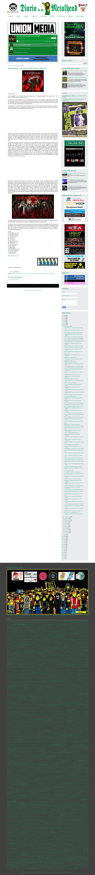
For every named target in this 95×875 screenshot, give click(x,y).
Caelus (77, 659)
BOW (25, 656)
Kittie (13, 740)
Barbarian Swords (74, 644)
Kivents (17, 740)
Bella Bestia (53, 647)
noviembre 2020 (67, 516)
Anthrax (8, 636)
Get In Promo (16, 710)
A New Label (63, 624)
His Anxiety (86, 722)
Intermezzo (52, 730)
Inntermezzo (70, 729)
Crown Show (85, 669)
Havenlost (61, 718)
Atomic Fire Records (71, 640)
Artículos (44, 639)
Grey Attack (17, 714)
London (66, 751)
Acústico (21, 627)
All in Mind (44, 631)
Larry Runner (25, 273)
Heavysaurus (77, 719)
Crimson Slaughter (14, 669)
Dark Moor (54, 673)
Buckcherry (55, 658)
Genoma (81, 708)
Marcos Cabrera (81, 757)
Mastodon (18, 760)
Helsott (83, 721)
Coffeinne (61, 666)
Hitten (23, 723)
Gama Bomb (27, 708)
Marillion (21, 759)
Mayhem (28, 760)
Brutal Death (23, 658)
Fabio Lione (14, 700)
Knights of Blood (38, 740)
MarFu (17, 759)
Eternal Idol (54, 696)
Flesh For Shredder (31, 704)
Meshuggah (81, 762)
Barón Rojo (20, 646)
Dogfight (47, 684)
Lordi (71, 751)
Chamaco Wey (22, 663)
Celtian (49, 662)
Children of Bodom (27, 664)
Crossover (67, 669)
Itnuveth (8, 733)
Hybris (67, 725)
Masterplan (12, 760)
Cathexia (34, 662)
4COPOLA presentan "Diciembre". (70, 382)
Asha (13, 640)
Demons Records (41, 678)
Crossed (57, 669)
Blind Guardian (54, 652)
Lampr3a (44, 744)
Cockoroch (56, 666)
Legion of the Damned (42, 747)
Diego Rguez (16, 682)
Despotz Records (26, 680)
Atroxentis (86, 640)
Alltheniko (55, 631)
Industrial (80, 727)
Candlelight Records (57, 660)
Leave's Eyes (67, 745)
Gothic (58, 711)
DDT (75, 674)
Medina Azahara (53, 760)
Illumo (23, 726)
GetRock (29, 710)
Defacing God (48, 677)
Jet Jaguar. (9, 734)
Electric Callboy (25, 690)
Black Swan (53, 651)
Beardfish (16, 647)
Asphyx (34, 640)
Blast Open (17, 652)
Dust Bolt (55, 686)
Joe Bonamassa (27, 734)
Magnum (63, 755)
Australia (42, 642)
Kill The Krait (10, 738)
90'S (44, 624)
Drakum (56, 685)
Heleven (14, 721)
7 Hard (34, 624)
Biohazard (66, 648)
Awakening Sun (43, 643)
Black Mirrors (12, 651)
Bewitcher (21, 648)
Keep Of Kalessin (63, 737)
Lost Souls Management (36, 752)
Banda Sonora (49, 644)
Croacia (38, 669)
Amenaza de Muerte (52, 632)
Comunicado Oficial (11, 667)
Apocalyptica (61, 636)
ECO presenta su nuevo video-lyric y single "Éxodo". (73, 404)
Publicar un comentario (14, 279)
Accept (41, 625)
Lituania (81, 749)
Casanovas (15, 662)
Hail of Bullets (74, 715)
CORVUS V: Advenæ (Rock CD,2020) (71, 432)
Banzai (54, 644)
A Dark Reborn (50, 624)
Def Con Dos (35, 677)
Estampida (20, 696)
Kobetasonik (45, 740)
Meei (59, 760)
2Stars (64, 622)
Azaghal (59, 643)
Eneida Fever (29, 693)
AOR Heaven (39, 636)
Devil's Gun (70, 680)
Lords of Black (76, 751)
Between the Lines (14, 648)
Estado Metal (14, 696)
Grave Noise (49, 713)
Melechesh (74, 760)
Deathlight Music (72, 676)
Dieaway (9, 682)
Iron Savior (61, 731)
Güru (31, 715)
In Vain (41, 727)
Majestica (25, 756)
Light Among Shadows (39, 749)
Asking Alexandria (28, 640)
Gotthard (63, 711)
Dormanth (9, 685)
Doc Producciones (25, 684)
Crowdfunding (78, 669)
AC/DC (37, 625)
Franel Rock (47, 705)
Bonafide (32, 655)
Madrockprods (48, 755)
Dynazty (68, 686)
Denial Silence (52, 678)
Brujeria (8, 658)
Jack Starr (45, 733)
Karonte (34, 737)
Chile (33, 664)
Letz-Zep (44, 748)
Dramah (60, 685)
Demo (26, 678)
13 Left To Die (16, 621)
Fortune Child (19, 705)
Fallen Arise (58, 700)
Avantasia (84, 642)
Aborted (8, 625)
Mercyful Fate (57, 762)
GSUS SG (73, 714)
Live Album (10, 751)
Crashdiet (80, 667)
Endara (16, 693)
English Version (51, 693)
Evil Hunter (54, 697)
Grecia (66, 713)
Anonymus (72, 635)
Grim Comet (23, 714)
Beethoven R (36, 647)
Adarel (49, 627)
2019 (64, 534)
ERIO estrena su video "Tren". (69, 360)
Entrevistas (44, 16)
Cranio (76, 667)
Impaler (48, 726)
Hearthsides (12, 719)
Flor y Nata (48, 704)
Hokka (27, 723)
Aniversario (37, 635)
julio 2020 (66, 523)
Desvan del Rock (54, 680)
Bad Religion (13, 644)
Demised (21, 678)
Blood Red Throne (20, 654)
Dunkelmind (35, 686)
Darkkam (85, 673)
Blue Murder (66, 654)
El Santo (71, 689)
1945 (24, 621)
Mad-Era (30, 755)
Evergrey (33, 697)
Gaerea (79, 707)
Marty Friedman (48, 759)
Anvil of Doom (21, 636)
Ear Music (79, 686)
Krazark (86, 740)
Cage (81, 659)
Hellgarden (58, 721)
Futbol (68, 707)
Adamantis (44, 627)
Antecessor (85, 635)
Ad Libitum (27, 627)
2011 (64, 547)
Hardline (17, 718)
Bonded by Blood (43, 655)
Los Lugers (15, 752)
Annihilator (63, 635)
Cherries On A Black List (72, 663)
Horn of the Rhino (64, 723)
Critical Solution (32, 669)
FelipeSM (61, 701)
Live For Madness (18, 751)
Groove (44, 714)
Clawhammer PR (16, 666)
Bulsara (81, 658)
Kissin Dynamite (77, 738)
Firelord (49, 703)
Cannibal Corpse (66, 660)
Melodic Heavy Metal (11, 762)
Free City (62, 705)
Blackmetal (74, 651)
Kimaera (32, 738)
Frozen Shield (23, 707)
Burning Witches (29, 659)
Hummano (32, 725)
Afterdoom (57, 628)
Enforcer (46, 693)
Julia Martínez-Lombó (65, 736)
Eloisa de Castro (11, 692)
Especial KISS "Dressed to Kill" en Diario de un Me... (73, 421)
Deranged (58, 678)
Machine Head (80, 753)
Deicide (58, 677)
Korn (62, 740)
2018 (64, 536)
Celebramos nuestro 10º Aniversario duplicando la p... (74, 489)
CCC (40, 662)
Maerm (58, 755)
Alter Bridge (13, 632)
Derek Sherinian (64, 678)
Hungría (50, 725)
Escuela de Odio (78, 694)
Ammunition (75, 632)
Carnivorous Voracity (83, 660)
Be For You (85, 646)
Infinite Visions (34, 729)
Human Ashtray (25, 725)
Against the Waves (76, 628)
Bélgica (47, 647)
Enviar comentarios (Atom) (36, 290)
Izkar (38, 733)
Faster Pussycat (11, 701)
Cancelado (50, 660)
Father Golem (17, 701)
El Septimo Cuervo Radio (79, 689)
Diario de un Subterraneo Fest (69, 681)
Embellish (23, 692)
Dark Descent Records (25, 673)
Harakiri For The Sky (56, 717)
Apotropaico (72, 636)
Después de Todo (33, 680)
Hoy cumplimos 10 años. (68, 470)
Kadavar (73, 736)
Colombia (80, 666)
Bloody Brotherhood (40, 654)
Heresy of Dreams (11, 722)
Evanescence (15, 697)
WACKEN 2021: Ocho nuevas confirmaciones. (72, 472)
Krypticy (39, 741)
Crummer (33, 670)
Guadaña (84, 714)
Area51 (33, 637)
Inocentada (76, 729)
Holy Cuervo (37, 723)
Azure (80, 643)
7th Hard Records (39, 624)
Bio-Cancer (61, 648)
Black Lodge (72, 650)
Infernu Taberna (27, 729)
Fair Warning (44, 700)
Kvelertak (65, 741)
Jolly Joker (55, 734)
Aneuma (49, 633)
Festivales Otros (13, 703)
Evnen (86, 697)
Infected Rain (9, 729)
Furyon (64, 707)
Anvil (16, 636)
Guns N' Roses (24, 715)
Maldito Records (50, 756)
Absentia (22, 625)
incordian (65, 727)
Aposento (67, 636)
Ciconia (62, 664)
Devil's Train (76, 680)
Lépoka (13, 748)
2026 (64, 315)
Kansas (23, 737)
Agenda (11, 16)
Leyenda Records (79, 748)
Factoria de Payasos (20, 700)
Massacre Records (75, 759)
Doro (13, 685)
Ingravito (50, 729)
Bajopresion (32, 644)
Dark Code (9, 673)
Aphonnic (55, 636)
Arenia (43, 637)
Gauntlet (72, 708)
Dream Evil (65, 685)
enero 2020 (66, 532)
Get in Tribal (23, 710)
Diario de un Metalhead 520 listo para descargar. (73, 394)
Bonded (37, 655)
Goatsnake (22, 711)
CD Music (44, 662)
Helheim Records (26, 721)
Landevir (48, 744)
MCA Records (33, 760)
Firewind (58, 703)
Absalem (13, 625)
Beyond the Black (28, 648)
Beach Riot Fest (10, 647)
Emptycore (72, 692)
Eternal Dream (41, 696)
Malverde (81, 756)
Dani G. (77, 672)
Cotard (65, 667)
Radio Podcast (80, 16)
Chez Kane (80, 663)
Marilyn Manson (27, 759)
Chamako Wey (30, 663)
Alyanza (22, 632)
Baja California (24, 644)
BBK (80, 646)
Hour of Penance (72, 723)
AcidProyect (76, 625)
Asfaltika (86, 639)
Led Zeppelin (74, 745)
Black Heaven (47, 650)
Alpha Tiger (73, 631)
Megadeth (64, 760)
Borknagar (8, 656)
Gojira (27, 711)
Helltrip (74, 721)
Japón (69, 733)
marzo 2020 (66, 529)
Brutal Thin (44, 658)
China (43, 664)
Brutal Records (30, 658)
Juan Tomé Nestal (38, 736)
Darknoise (8, 674)
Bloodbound (27, 654)
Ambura (41, 632)
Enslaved (70, 693)
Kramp (82, 740)
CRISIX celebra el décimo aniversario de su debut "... (73, 358)
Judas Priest (46, 736)
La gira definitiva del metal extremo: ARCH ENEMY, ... (74, 338)
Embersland (34, 692)
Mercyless (64, 762)
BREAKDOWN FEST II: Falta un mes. (74, 83)
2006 (64, 555)
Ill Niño (19, 726)
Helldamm (43, 721)
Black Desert (25, 650)
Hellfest (48, 721)
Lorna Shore (83, 751)
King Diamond (44, 738)
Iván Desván (29, 733)
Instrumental (45, 730)
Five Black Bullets (84, 703)
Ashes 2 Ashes (17, 640)
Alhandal (8, 631)
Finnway (44, 703)
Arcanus (82, 636)
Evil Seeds (73, 697)
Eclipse (26, 688)
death (16, 676)
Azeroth (67, 643)
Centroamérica (80, 662)
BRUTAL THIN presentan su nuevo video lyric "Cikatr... (74, 417)
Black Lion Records (64, 650)
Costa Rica (60, 667)
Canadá (38, 660)
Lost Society (28, 752)
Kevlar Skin (70, 737)
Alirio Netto (39, 631)
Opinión (26, 16)
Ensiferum (65, 693)
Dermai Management (77, 678)
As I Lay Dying (60, 639)
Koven (71, 740)
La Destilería (36, 742)
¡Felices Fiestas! (67, 353)
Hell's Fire (33, 721)
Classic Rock (85, 664)
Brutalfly (49, 658)
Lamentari (35, 744)
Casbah (20, 662)
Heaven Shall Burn (26, 719)
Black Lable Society (55, 650)
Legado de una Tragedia (11, 747)
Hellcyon (38, 721)
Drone (83, 685)
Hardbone (78, 717)
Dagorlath (47, 672)
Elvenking (18, 692)
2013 (64, 544)
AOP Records (28, 636)
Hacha (58, 715)
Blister (70, 652)
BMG (80, 654)
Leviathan (60, 748)
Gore (37, 711)
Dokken (56, 684)
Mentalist (31, 762)
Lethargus (35, 748)
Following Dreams (83, 704)
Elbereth (86, 689)
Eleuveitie (74, 690)
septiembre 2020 (67, 520)
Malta (77, 756)
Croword (17, 670)
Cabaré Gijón (64, 659)
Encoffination (85, 692)
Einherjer (81, 688)
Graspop (21, 713)
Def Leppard (41, 677)
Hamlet (17, 717)
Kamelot (8, 737)
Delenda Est (78, 677)
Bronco (77, 656)
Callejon (34, 660)
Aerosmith (34, 628)
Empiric (64, 692)
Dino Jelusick (39, 682)
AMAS (31, 632)
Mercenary (40, 762)
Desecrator (15, 680)
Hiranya (77, 722)
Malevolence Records (61, 756)
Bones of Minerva (60, 655)
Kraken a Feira (77, 740)
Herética (18, 722)
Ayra (52, 643)
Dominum (60, 684)
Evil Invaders (66, 697)
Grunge (67, 714)
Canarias (44, 660)
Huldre (14, 725)
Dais (58, 672)
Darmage (37, 674)
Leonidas (82, 747)
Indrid (75, 727)
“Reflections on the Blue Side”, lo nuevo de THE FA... (73, 459)
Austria (48, 642)
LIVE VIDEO (39, 751)
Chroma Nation (52, 664)
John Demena (49, 734)
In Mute (20, 727)
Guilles (8, 715)
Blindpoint (60, 652)
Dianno (24, 681)
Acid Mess (70, 625)
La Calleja (83, 741)
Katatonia (57, 737)
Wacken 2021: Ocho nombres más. (70, 357)
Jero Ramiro (85, 733)
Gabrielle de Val (74, 707)
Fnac (72, 704)
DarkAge (75, 673)
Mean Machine (46, 760)
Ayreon (55, 643)
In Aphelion (85, 726)
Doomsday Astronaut (78, 684)
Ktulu (43, 741)
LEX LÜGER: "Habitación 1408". (70, 396)
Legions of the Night (51, 747)
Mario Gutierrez (40, 759)
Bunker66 (85, 658)
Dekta (63, 677)
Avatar (14, 643)
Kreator (10, 741)
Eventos (70, 16)
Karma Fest (28, 737)
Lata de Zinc (10, 745)
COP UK (37, 667)
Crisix (25, 669)
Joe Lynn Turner (35, 734)
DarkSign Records (15, 674)
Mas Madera (58, 759)
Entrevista (82, 693)
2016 (64, 539)
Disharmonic (79, 682)
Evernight (38, 697)
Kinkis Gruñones (63, 738)
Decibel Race (15, 677)
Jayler (73, 733)
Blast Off (12, 652)
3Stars (79, 622)
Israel (73, 731)
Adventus (15, 628)
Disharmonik (85, 682)
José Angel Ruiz (15, 736)
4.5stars (14, 273)
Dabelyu (22, 672)
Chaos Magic (37, 663)
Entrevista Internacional (25, 694)
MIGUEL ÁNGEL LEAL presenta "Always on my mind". (74, 406)
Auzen (73, 642)
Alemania (72, 629)
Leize (62, 747)
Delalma (67, 677)
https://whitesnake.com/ (13, 255)
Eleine (69, 690)
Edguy (64, 688)
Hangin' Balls (47, 717)
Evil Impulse (60, 697)
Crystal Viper (71, 670)
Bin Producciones (53, 648)
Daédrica (27, 672)
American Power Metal (66, 632)
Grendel (12, 714)
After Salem (52, 628)
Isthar (76, 731)
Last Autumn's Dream (69, 744)
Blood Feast (85, 652)
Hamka (13, 717)
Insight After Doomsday (23, 730)
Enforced (41, 693)
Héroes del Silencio (31, 722)
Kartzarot (39, 737)
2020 (64, 324)
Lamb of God (28, 744)
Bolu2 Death (10, 655)
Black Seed (39, 651)
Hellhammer (63, 721)
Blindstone (66, 652)
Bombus (23, 655)
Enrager (57, 693)
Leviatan (54, 748)
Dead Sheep (10, 676)
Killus (22, 738)
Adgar (52, 627)
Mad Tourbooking (24, 755)
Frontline (11, 707)
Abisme (86, 624)
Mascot (68, 759)
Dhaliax (13, 681)
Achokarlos (58, 625)
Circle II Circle (78, 664)
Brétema (66, 656)
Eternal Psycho (61, 696)
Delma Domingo (11, 678)
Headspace (82, 718)
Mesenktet (76, 762)
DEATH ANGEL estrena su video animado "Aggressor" (74, 403)
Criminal (8, 669)
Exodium (37, 699)
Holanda (31, 723)
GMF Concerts (15, 711)
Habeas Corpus (53, 715)
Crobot (42, 669)
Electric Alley (18, 690)
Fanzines (74, 700)
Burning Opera (14, 659)
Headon (77, 718)
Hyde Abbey (71, 725)
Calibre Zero (19, 660)
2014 (64, 542)
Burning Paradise (22, 659)
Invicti (8, 731)
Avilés (33, 643)
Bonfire (72, 655)
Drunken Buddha (10, 686)
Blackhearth (67, 651)
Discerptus (49, 682)
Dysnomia (74, 686)
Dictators (78, 681)
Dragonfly (51, 685)
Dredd (78, 685)
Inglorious (46, 729)
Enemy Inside (36, 693)
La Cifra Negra (22, 742)
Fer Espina (66, 701)
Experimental (48, 699)
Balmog (43, 644)
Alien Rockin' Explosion (29, 631)
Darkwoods (32, 674)
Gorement (46, 711)
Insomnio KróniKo (32, 730)
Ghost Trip (38, 710)
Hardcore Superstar (10, 718)
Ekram (86, 688)
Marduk (13, 759)
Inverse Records (84, 730)
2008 (64, 552)
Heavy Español (36, 719)
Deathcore (65, 676)
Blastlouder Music (32, 652)
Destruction (47, 680)
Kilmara (27, 738)
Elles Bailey (86, 690)
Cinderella (68, 664)
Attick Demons (15, 642)
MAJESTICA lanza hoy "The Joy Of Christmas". (72, 478)
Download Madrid (20, 685)
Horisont (58, 723)
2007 (64, 553)
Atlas (59, 640)
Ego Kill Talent (75, 688)
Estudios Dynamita (32, 696)
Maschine (64, 759)
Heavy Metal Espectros (57, 719)
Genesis (77, 708)
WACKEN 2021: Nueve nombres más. (71, 378)
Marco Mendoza (31, 273)
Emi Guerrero (49, 692)
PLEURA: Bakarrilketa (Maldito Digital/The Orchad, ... (74, 332)
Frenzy (75, 705)
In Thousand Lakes (35, 727)
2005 (44, 621)
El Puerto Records (66, 689)
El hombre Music (49, 689)
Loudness (51, 752)
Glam (83, 710)
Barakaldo (60, 644)
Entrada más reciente (13, 285)
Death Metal (51, 676)
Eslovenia (8, 696)
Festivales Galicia (84, 701)
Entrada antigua (54, 285)
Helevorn (19, 721)
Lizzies (45, 751)
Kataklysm (48, 737)
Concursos (23, 667)
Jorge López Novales (64, 734)
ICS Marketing (10, 726)
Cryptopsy (59, 670)
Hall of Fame (85, 715)
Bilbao (46, 648)
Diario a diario (31, 681)
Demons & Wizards (33, 678)
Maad (67, 753)
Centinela (74, 662)
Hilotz (66, 722)
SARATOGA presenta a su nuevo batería (71, 444)
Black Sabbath (32, 651)
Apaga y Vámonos (47, 636)
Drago (47, 685)
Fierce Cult (23, 703)
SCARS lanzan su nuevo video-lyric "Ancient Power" (73, 336)
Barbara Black (66, 644)
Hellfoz (53, 721)
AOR (33, 636)
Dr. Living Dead (33, 685)
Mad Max (9, 755)
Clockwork (33, 666)
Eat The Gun (16, 688)
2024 (64, 318)
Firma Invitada (66, 703)
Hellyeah (79, 721)
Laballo (64, 742)
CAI (83, 659)
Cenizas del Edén (68, 662)
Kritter (31, 741)
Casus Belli (29, 662)
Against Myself (62, 628)
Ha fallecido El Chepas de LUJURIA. (74, 186)
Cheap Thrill (57, 663)
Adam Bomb (33, 627)
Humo (37, 725)
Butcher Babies (49, 659)
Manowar (37, 757)
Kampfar (12, 737)
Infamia (85, 727)
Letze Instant (49, 748)
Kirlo (69, 738)
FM (68, 704)
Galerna (14, 708)
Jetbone (14, 734)
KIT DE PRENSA (84, 738)
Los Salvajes (21, 752)
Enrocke (61, 693)
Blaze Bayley (40, 652)
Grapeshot (15, 713)
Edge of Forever (58, 688)
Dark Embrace (35, 673)
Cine (73, 664)
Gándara (39, 708)
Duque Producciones (44, 686)
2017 (10, 622)
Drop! (86, 685)
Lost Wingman (44, 752)
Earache (85, 686)
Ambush (45, 632)
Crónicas (34, 16)
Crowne (8, 670)
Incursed (70, 727)
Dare (81, 672)
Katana (52, 737)
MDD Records (39, 760)
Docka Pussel (34, 684)
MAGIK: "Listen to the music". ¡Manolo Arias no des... (73, 345)
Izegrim (34, 733)
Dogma (51, 684)
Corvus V (54, 667)
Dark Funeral (42, 673)
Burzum (43, 659)
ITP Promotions (14, 733)
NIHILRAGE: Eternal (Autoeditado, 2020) (71, 512)
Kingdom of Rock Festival (54, 738)
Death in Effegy (43, 676)
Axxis (49, 643)
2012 (64, 545)
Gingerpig (64, 710)
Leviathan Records (66, 748)
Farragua (86, 700)
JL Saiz (21, 734)
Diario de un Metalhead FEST (55, 681)
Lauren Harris (31, 745)
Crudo (22, 670)
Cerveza (15, 663)
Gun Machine (16, 715)
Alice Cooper (19, 631)
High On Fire (48, 722)
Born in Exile (14, 656)
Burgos (8, 659)
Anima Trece (13, 635)
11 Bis (11, 621)
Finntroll (40, 703)
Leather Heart (61, 745)
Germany (86, 708)
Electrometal (57, 690)
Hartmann (22, 718)
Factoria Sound (28, 700)
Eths (71, 696)
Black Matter (78, 650)
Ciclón (58, 664)
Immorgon (31, 726)
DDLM (71, 674)
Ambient (36, 632)
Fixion (8, 704)
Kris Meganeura (21, 741)
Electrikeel (51, 690)
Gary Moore (52, 708)
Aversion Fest (28, 643)
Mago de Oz (77, 755)
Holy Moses (43, 723)
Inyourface (18, 731)
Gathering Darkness (66, 708)
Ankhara (48, 635)
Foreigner (13, 705)
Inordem (82, 729)
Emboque (40, 692)
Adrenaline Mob (58, 627)
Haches (62, 715)
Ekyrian (13, 689)
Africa (47, 628)
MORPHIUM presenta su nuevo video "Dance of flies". (74, 426)
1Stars (31, 621)
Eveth (42, 697)
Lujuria (13, 753)
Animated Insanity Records (29, 635)
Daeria (32, 672)
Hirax (81, 722)
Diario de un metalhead (41, 681)
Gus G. (35, 715)
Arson (21, 639)
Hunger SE (45, 725)
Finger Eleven (28, 703)
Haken (80, 715)
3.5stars (72, 622)
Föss (28, 705)
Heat (16, 719)
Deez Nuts (29, 677)
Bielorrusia (35, 648)
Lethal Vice (29, 748)
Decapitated (9, 677)
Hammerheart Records (32, 717)
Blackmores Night (80, 651)
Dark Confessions (16, 673)
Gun (11, 715)
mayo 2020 (66, 526)
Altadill (82, 631)
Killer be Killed (17, 738)
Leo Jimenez (71, 747)
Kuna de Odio (59, 741)
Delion (82, 677)
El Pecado (55, 689)
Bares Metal (14, 646)
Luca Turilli (76, 752)
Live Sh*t (33, 751)
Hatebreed (49, 718)
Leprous (18, 748)
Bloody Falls (48, 654)
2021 (64, 323)
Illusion (27, 726)
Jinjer (18, 734)
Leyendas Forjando (16, 749)
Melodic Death (81, 760)
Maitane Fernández (17, 756)
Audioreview (31, 642)
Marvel (54, 759)
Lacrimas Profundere (72, 742)
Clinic (29, 666)
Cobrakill (50, 666)
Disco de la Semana (56, 682)
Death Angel (30, 676)
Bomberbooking (17, 655)
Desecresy (20, 680)
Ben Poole (76, 647)
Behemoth (42, 647)
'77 (7, 621)
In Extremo (9, 727)
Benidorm (82, 647)
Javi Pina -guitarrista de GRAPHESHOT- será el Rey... (74, 340)
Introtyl (73, 730)
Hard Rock (70, 717)
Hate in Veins (36, 718)
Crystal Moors (64, 670)
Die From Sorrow (85, 681)
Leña (66, 747)
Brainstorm (30, 656)
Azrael (75, 643)
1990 (28, 621)
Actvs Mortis (15, 627)
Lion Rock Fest (54, 749)
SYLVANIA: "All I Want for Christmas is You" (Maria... (73, 347)
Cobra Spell (45, 666)
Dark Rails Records (61, 673)
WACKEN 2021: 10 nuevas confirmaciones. (72, 424)
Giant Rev (43, 710)
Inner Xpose (64, 729)
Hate (31, 718)
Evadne (10, 697)
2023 (64, 320)
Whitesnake (25, 97)
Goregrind (41, 711)
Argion (53, 637)
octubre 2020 (66, 518)
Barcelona (80, 644)
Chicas (8, 664)
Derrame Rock (84, 678)
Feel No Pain (42, 701)
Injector (55, 729)
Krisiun (27, 741)
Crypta (54, 670)
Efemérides (69, 688)
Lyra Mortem (61, 753)
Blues (71, 654)
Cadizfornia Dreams (71, 659)
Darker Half (80, 673)
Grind (34, 714)
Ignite (16, 726)
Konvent (58, 740)
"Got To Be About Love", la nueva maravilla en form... (73, 341)
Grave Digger (42, 713)
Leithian (57, 747)
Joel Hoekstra (42, 734)
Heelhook (9, 721)
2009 (64, 550)
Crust (46, 670)
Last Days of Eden (78, 744)
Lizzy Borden (51, 751)
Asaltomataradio (80, 639)
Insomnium (39, 730)
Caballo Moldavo (56, 659)
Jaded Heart (50, 733)
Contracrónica (30, 667)
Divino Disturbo (17, 684)
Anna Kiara (57, 635)
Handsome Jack (41, 717)
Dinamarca (32, 682)
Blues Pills (75, 654)
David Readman (43, 674)
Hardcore (84, 717)
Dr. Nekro (39, 685)
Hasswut (27, 718)
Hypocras (77, 725)
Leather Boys (53, 745)
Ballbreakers (38, 644)
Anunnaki (12, 636)
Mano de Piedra (30, 757)
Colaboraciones (68, 666)
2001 (64, 558)
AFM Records (41, 628)
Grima (29, 714)
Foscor (24, 705)
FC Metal (22, 701)
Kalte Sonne (79, 736)
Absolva (32, 625)
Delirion (86, 677)
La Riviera (52, 742)
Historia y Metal (17, 723)
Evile (82, 697)
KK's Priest (24, 740)
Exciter (8, 699)
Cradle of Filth (70, 667)
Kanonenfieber (18, 737)
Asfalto (9, 640)
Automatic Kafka (55, 642)
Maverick (23, 760)
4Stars (19, 624)
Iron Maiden (45, 731)
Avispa (38, 643)
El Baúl (35, 689)
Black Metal (85, 650)
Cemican (61, 662)
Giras (69, 710)
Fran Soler (35, 705)
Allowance (50, 631)
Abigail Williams (80, 624)
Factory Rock (37, 700)
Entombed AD (76, 693)
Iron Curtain (31, 731)
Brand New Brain (38, 656)
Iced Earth (86, 725)
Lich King (28, 749)
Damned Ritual (63, 672)
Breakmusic (56, 656)
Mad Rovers (16, 755)
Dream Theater (72, 685)
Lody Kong (57, 751)
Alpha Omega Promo (66, 631)
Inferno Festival (20, 729)
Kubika (46, 741)
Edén (39, 688)
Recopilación (38, 273)
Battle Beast (66, 646)
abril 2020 (66, 528)
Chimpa (38, 664)
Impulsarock (80, 726)
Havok (66, 718)
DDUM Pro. (79, 674)
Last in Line (86, 744)
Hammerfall (23, 717)
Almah (60, 631)
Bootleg (77, 655)
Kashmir (43, 737)
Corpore (41, 667)
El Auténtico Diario (29, 689)
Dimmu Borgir (26, 682)
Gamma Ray (33, 708)
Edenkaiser (45, 688)
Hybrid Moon (62, 725)
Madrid (41, 755)
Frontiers (86, 705)
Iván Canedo (22, 733)
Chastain (51, 663)
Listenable (66, 749)
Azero (64, 643)
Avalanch (78, 642)
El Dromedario (41, 689)
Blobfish (80, 652)
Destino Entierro (40, 680)
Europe (86, 696)
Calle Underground (26, 660)
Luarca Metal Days (58, 752)
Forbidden (8, 705)
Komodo (53, 740)
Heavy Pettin (70, 719)
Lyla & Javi (49, 753)
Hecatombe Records (84, 719)
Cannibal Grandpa (74, 660)
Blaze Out (47, 652)
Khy (77, 737)
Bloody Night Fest (54, 654)
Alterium (18, 632)
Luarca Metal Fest (68, 752)
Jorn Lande (83, 734)
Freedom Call (69, 705)
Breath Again (61, 656)
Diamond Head (19, 681)
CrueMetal (28, 670)
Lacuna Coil (80, 742)
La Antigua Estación (76, 741)
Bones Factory (51, 655)
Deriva (70, 678)
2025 (45, 622)
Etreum (83, 696)
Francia (40, 705)
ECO (31, 688)
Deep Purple (22, 677)
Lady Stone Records (20, 744)
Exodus (42, 699)
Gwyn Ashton (46, 715)
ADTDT (9, 628)
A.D (69, 624)
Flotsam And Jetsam (55, 704)
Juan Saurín (30, 736)
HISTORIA (11, 723)
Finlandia (34, 703)
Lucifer (81, 752)
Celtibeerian (55, 662)
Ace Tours (47, 625)
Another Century (78, 635)
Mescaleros (70, 762)
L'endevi (69, 741)
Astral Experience (46, 640)
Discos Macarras (71, 682)
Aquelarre (78, 636)
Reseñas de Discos (45, 273)
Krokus (35, 741)
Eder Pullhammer (51, 688)
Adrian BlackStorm (73, 627)
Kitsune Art (9, 740)
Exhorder (22, 699)
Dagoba (41, 672)
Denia (48, 678)
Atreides (78, 640)
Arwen (55, 639)
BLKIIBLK (75, 652)
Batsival (54, 646)
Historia (18, 16)
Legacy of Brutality (82, 745)
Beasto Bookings (30, 647)
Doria (85, 684)
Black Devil (32, 650)
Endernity (20, 693)
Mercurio (45, 762)
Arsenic (16, 639)
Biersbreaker (40, 648)
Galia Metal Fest (20, 708)
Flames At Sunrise (14, 704)
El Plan (60, 689)
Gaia (83, 707)
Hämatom (8, 717)
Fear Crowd (28, 701)
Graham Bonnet (70, 711)
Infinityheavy (40, 729)
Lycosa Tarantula (42, 753)
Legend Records (28, 747)
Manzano (66, 757)
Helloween (68, 721)
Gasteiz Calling (58, 708)
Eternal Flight (48, 696)
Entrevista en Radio (12, 695)
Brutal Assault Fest (15, 658)
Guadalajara (79, 714)
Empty (68, 692)
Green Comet (73, 713)
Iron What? (68, 731)
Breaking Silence (49, 656)
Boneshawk (67, 655)
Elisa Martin (80, 690)
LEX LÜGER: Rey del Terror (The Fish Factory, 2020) (73, 367)
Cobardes (39, 666)
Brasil (43, 656)
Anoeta (67, 635)
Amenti (59, 632)
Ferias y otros (72, 701)
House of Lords (84, 723)
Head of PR (71, 718)
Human (18, 725)
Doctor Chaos (41, 684)
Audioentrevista (23, 642)
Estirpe (25, 696)
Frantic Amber (56, 705)
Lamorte (39, 744)
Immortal (36, 726)
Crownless (13, 670)
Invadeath (77, 730)
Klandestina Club (31, 740)
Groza (49, 714)
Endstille (24, 693)
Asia (22, 640)
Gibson (48, 710)
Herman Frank (23, 722)
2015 (64, 541)
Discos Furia (64, 682)
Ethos (68, 696)
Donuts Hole (66, 684)
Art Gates (26, 639)
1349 (21, 621)
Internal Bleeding (59, 730)
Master (81, 759)
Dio (44, 682)
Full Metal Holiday (57, 707)
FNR (76, 704)
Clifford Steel (24, 666)
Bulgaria (64, 658)
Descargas (9, 680)
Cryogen (50, 670)
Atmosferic (64, 640)
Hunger (40, 725)
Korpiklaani (67, 740)
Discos (52, 16)
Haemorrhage (68, 715)
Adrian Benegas (65, 627)
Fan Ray (69, 700)
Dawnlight (67, 674)
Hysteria (81, 725)
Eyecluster (8, 700)
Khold (74, 737)
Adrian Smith (81, 627)
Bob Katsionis (85, 654)
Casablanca (9, 662)
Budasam (60, 658)
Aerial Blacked (27, 628)
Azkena (71, 643)
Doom (71, 684)
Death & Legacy (22, 676)
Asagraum (74, 639)
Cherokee (63, 663)
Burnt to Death (37, 659)
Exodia (31, 699)
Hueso (8, 725)
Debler (85, 676)
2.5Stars (36, 621)
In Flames (15, 727)
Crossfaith (61, 669)
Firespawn (53, 703)
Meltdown (20, 762)
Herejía (87, 721)
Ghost (33, 710)
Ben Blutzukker (70, 647)
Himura (73, 722)
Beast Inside (22, 647)
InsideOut (15, 730)
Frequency (80, 705)
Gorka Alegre (52, 711)
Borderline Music (83, 655)
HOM (48, 723)
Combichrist (86, 666)
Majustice (29, 756)
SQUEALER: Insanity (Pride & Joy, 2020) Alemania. (73, 485)
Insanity (9, 730)
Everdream (28, 697)
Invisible (12, 731)
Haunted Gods (56, 718)
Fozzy (31, 705)
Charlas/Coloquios (44, 663)
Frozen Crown (17, 707)
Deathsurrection (79, 676)
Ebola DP (21, 688)
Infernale (14, 729)
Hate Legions (43, 718)
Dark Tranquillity (69, 673)
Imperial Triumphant (73, 726)
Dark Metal (49, 673)
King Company (38, 738)
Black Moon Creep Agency (21, 651)
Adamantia (39, 627)
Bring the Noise (71, 656)
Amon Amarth (81, 632)
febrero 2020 (66, 531)
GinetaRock (58, 710)
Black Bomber (82, 648)
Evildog (78, 697)
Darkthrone (26, 674)
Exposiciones (56, 699)
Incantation (56, 727)
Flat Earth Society (22, 704)
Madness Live (36, 755)
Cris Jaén (20, 669)
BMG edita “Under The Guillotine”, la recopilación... (73, 510)
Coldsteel (75, 666)
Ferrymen (77, 701)
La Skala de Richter (58, 742)
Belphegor (64, 647)
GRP (53, 714)
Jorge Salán (75, 734)
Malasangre (35, 756)
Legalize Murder (21, 747)
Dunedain (24, 686)
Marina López (33, 759)
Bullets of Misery (75, 658)
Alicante (13, 631)
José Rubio (23, 736)
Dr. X (43, 685)
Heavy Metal (19, 273)
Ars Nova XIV (11, 639)
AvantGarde (9, 643)
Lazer (41, 745)
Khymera (80, 737)
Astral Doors (39, 640)
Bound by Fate (20, 656)
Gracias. (65, 422)
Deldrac (72, 677)
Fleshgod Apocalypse (40, 704)
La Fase (42, 742)
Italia (80, 731)
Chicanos (85, 663)
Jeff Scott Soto (78, 733)
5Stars (28, 624)
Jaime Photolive (57, 733)
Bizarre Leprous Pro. (74, 648)
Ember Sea (28, 692)
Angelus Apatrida (73, 634)
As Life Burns (67, 639)
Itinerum (85, 731)
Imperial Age (57, 726)
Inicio (34, 285)
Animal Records (20, 635)
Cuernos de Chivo (83, 670)
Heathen (20, 719)
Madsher (54, 755)
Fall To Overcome (51, 700)
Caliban (14, 660)
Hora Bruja (53, 723)
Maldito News (40, 756)
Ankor (53, 635)
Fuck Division (30, 707)
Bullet (69, 658)
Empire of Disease (57, 692)
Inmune (60, 729)
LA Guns (46, 742)
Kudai (51, 741)
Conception (18, 667)
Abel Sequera (73, 624)
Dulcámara (18, 686)
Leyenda (72, 748)
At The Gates (54, 640)
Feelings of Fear (55, 701)
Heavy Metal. (64, 719)
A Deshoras (57, 624)
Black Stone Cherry (45, 651)
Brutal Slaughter (37, 658)
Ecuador (35, 688)
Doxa (27, 685)
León (77, 747)
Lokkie (61, 751)
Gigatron (52, 710)
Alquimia (78, 631)
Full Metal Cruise (49, 707)
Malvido (86, 756)
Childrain (20, 664)
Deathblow (59, 676)
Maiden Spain (9, 756)
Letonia (40, 748)
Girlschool (78, 710)
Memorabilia (25, 762)
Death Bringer (36, 676)
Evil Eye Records (48, 697)
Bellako (58, 647)
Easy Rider (9, 688)
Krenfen (15, 741)
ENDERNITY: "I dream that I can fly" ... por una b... (73, 466)
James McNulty (64, 733)
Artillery (50, 639)
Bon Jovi (27, 655)
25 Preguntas (54, 622)
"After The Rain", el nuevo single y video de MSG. (73, 412)
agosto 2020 (66, 521)
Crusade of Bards (39, 670)
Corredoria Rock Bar (47, 667)
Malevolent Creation (71, 756)
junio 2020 (66, 524)
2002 (64, 557)
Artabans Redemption (36, 639)
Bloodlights (33, 654)
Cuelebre (77, 670)
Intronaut (69, 730)
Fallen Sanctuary (64, 700)
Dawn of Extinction (51, 674)
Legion (33, 747)
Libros (23, 749)
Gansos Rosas (45, 708)
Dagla (37, 672)
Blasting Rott (24, 652)
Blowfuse (61, 654)
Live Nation (26, 751)
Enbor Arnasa (78, 692)
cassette (24, 662)
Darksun (20, 674)
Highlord (62, 722)
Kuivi (54, 741)
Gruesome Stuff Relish (59, 714)
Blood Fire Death (10, 654)
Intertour (64, 730)
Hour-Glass (79, 723)
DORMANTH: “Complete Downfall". (70, 362)
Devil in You (63, 680)
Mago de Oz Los (84, 755)
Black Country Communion (17, 650)
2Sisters (60, 622)
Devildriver (82, 680)
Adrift (87, 627)
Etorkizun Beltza (77, 696)
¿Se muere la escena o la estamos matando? (76, 179)
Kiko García (86, 737)
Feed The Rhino (35, 701)
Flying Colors (63, 704)
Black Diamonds (40, 650)
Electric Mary (38, 690)
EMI (44, 692)
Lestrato (23, 748)
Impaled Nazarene (43, 726)
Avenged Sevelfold (20, 643)
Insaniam (86, 729)
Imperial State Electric (64, 726)
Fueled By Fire (41, 707)
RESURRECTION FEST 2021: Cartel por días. (72, 374)
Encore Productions (10, 693)
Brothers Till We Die (83, 656)
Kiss (72, 738)
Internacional (61, 16)
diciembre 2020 (67, 326)
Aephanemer (21, 628)
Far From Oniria (80, 700)
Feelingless (48, 701)
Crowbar (72, 669)
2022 (64, 321)
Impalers (52, 726)
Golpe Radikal (32, 711)
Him (70, 722)
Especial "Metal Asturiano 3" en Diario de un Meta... (73, 351)
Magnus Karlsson (69, 755)
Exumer (78, 699)
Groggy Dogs (39, 714)
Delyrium (17, 678)
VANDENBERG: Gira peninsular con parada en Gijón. (74, 448)
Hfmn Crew (41, 722)
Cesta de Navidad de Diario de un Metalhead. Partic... (74, 366)
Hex (36, 722)
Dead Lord (86, 674)
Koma (49, 740)
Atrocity (82, 640)
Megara (69, 760)
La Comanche (29, 742)
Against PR (68, 628)
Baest (18, 644)
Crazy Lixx (85, 667)
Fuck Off (35, 707)
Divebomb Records (10, 684)
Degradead (54, 677)
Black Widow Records (60, 651)
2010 (64, 549)
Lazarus (37, 745)
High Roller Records (55, 722)
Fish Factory (74, 703)
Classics (10, 666)
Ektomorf (8, 689)
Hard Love (64, 717)
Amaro (26, 632)
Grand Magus (77, 711)
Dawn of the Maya (60, 674)
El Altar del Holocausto (20, 689)
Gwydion (40, 715)
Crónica (48, 669)
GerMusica (10, 710)
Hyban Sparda (56, 725)
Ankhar (43, 635)
